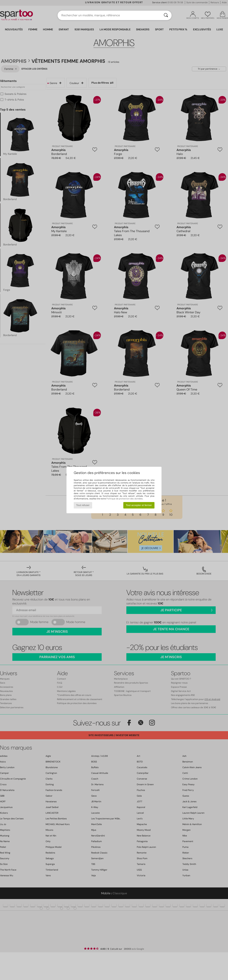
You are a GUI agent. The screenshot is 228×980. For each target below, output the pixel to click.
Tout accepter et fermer (139, 505)
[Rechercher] (166, 15)
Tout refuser (82, 505)
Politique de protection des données (124, 498)
